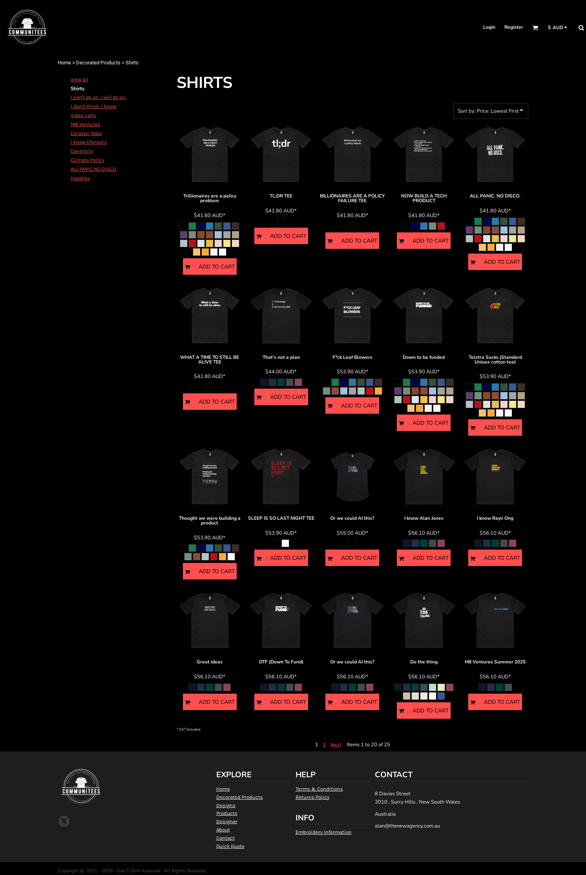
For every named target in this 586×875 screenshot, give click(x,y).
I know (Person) (89, 142)
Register (513, 27)
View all (79, 79)
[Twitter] (63, 821)
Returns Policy (312, 797)
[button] (535, 28)
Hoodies (80, 178)
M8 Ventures (85, 124)
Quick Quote (230, 846)
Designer (226, 821)
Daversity (82, 151)
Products (226, 813)
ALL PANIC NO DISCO (93, 169)
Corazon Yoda (86, 133)
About (223, 830)
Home (64, 63)
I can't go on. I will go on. (98, 97)
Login (489, 27)
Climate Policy (87, 160)
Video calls (83, 115)
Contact (225, 838)
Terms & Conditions (319, 789)
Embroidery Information (324, 832)
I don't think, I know (93, 106)
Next (335, 744)
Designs (225, 805)
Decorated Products (98, 63)
